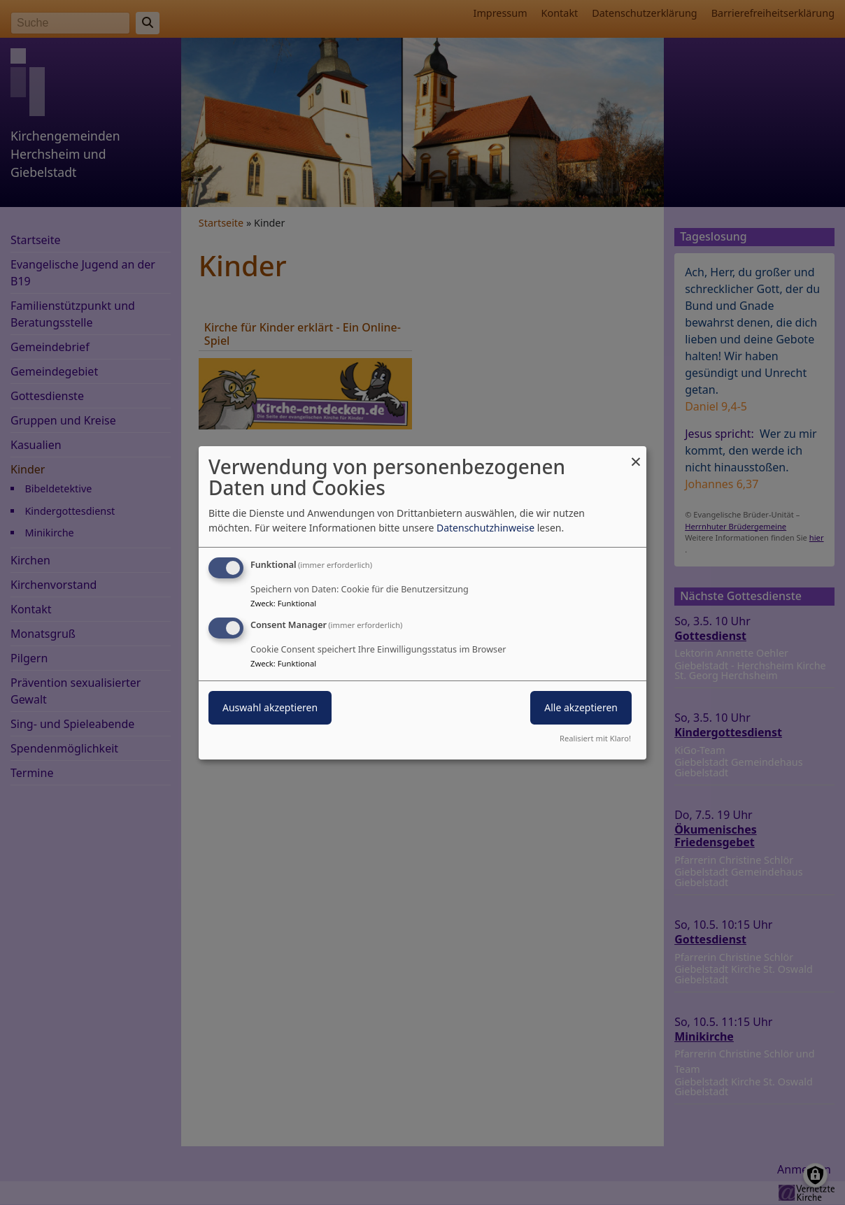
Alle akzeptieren (581, 707)
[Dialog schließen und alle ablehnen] (635, 454)
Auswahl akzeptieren (270, 707)
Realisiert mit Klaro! (595, 738)
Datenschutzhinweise (485, 527)
